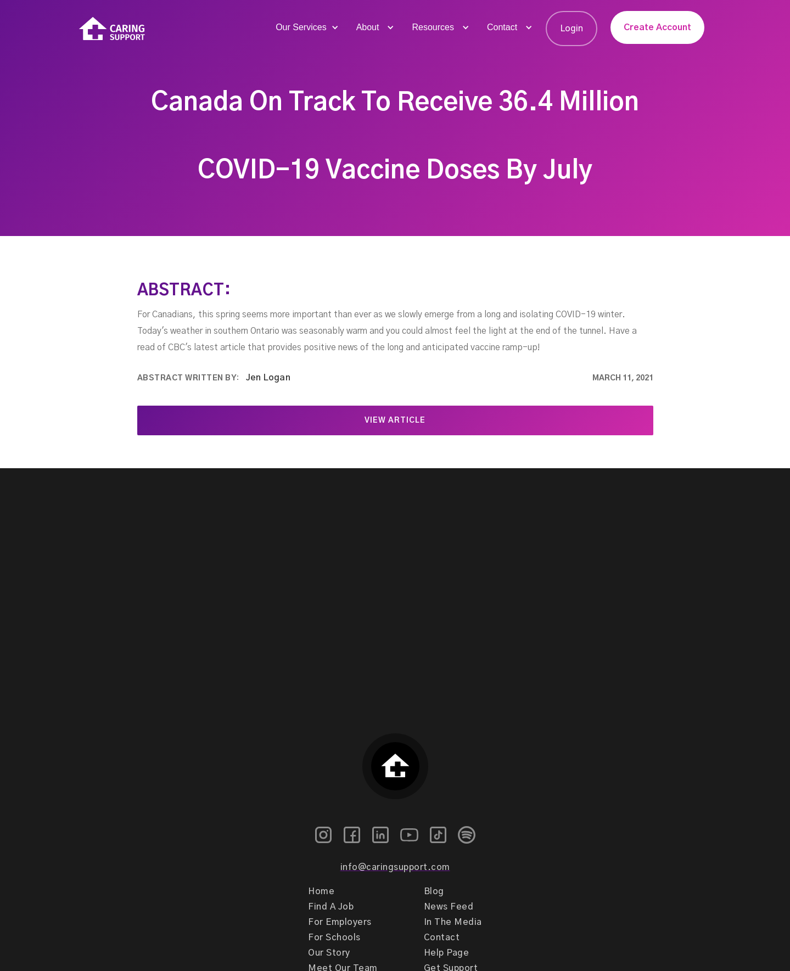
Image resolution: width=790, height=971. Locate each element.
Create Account (657, 27)
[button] (306, 27)
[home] (112, 29)
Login (571, 28)
